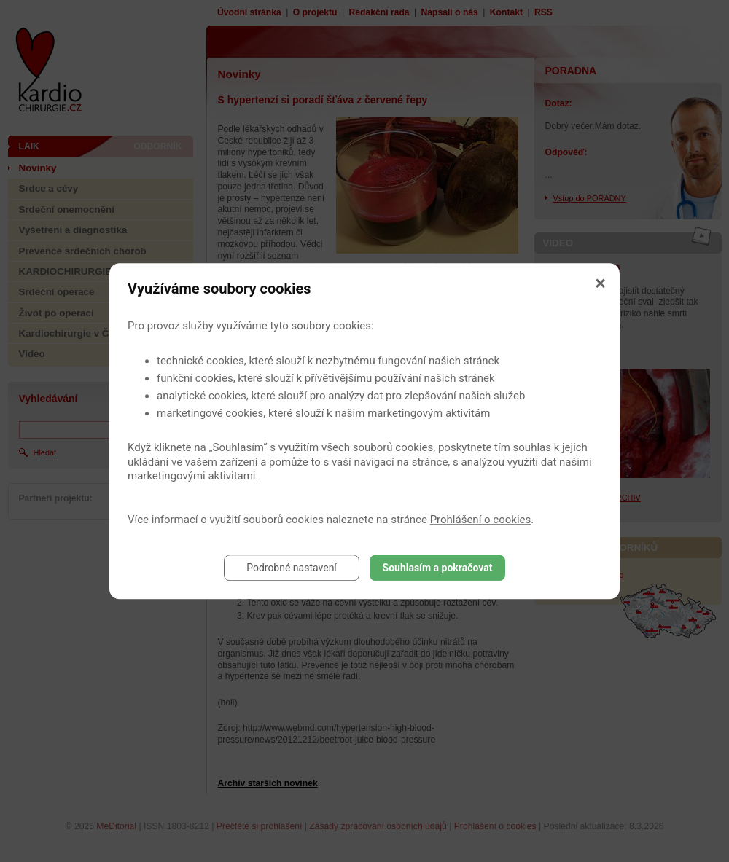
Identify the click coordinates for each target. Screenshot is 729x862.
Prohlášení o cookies (480, 519)
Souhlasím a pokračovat (438, 567)
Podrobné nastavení (291, 567)
